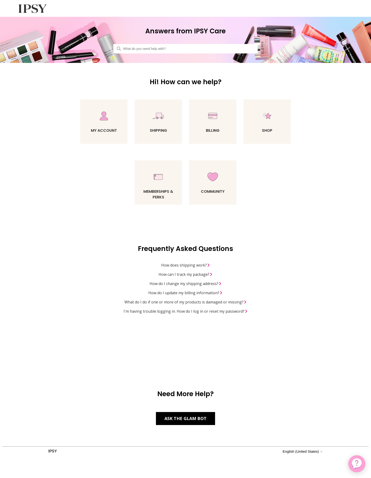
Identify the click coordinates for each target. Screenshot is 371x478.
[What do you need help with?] (185, 48)
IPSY (52, 451)
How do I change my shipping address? (186, 284)
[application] (357, 464)
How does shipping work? (185, 265)
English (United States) (303, 451)
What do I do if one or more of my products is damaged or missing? (185, 302)
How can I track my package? (186, 274)
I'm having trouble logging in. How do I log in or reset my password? (186, 311)
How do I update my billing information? (185, 293)
